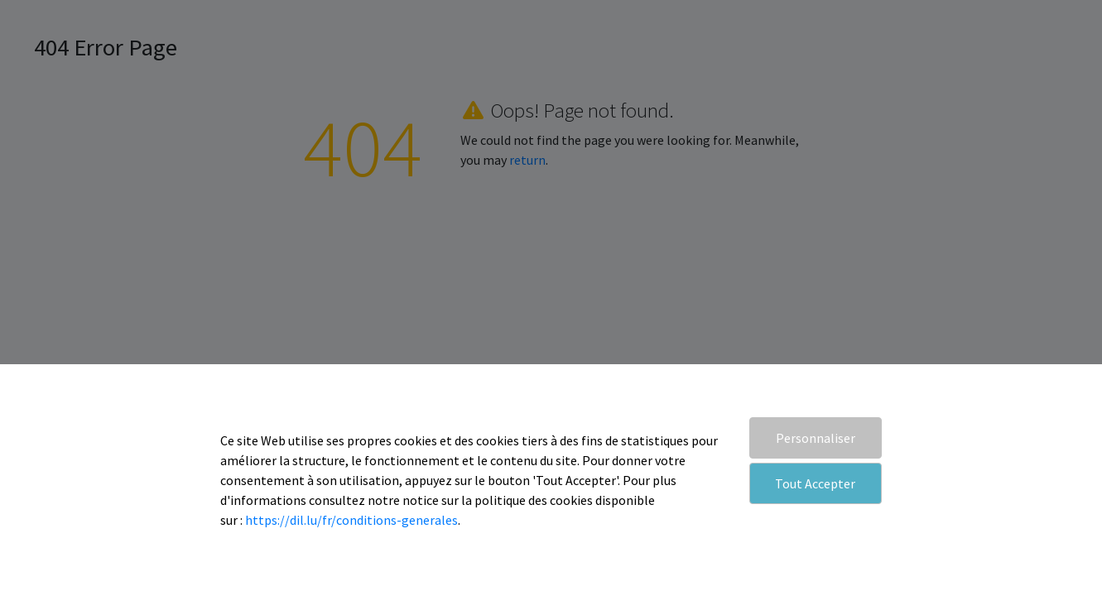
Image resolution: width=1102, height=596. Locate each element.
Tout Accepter (815, 483)
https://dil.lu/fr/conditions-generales (351, 520)
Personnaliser (815, 438)
